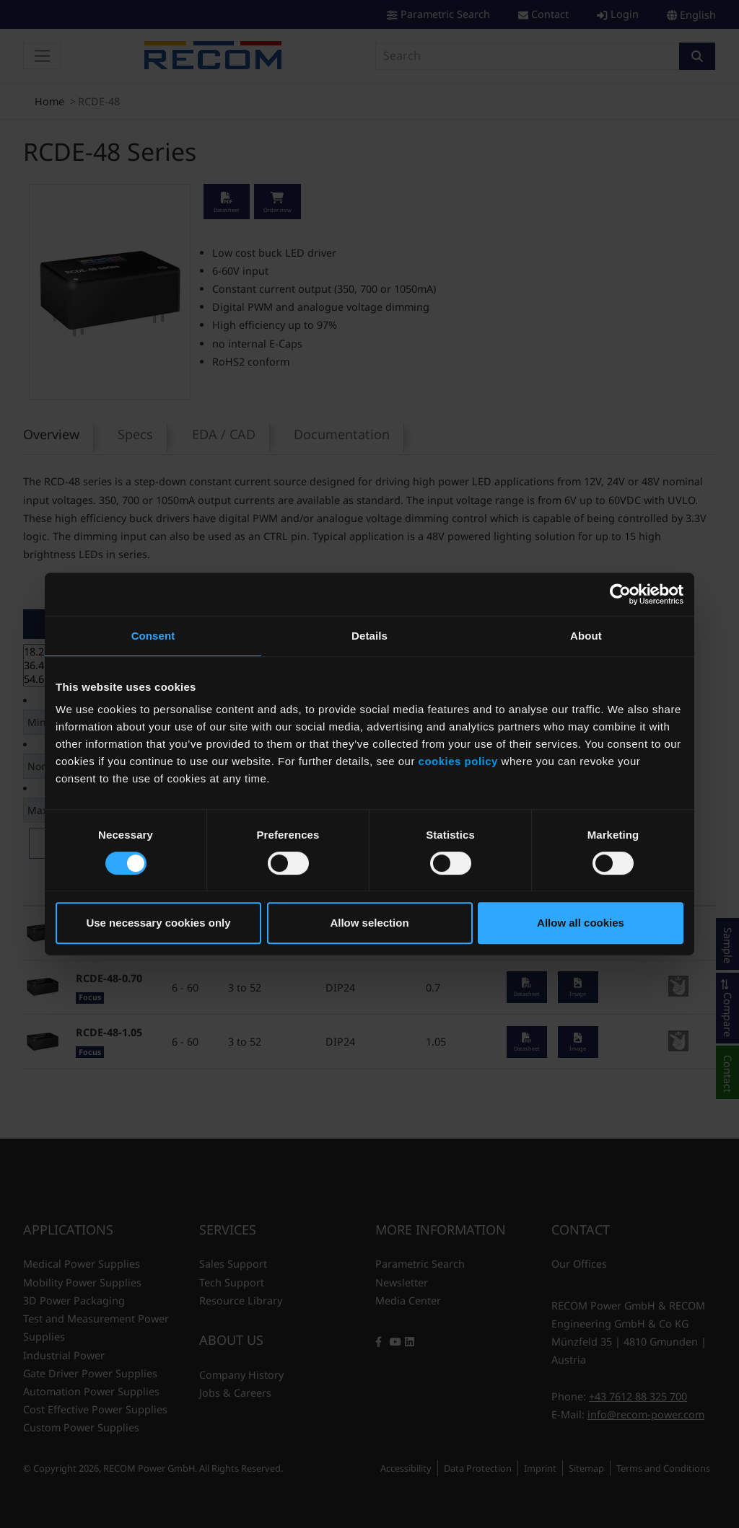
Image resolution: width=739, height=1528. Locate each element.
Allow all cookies (580, 923)
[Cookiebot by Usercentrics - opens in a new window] (620, 594)
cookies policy (458, 761)
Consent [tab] (153, 636)
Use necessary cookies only (158, 923)
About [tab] (586, 636)
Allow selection (369, 923)
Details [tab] (369, 636)
